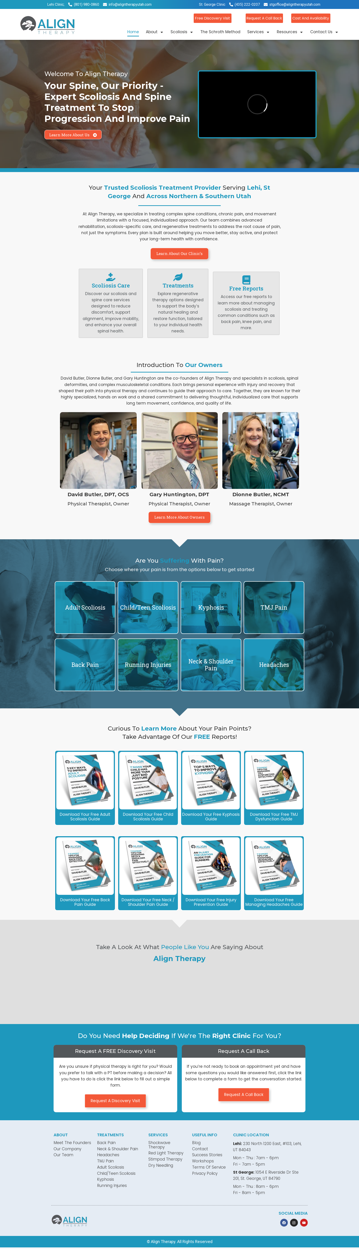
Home (133, 31)
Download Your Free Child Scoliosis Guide (148, 817)
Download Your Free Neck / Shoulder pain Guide (148, 902)
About (155, 31)
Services (258, 31)
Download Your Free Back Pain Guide (85, 902)
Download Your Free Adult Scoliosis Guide (85, 817)
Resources (290, 31)
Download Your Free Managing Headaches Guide (274, 902)
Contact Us (324, 31)
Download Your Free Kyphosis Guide (211, 817)
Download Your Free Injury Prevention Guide (211, 902)
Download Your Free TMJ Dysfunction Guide (274, 817)
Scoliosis (182, 31)
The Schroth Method (220, 31)
